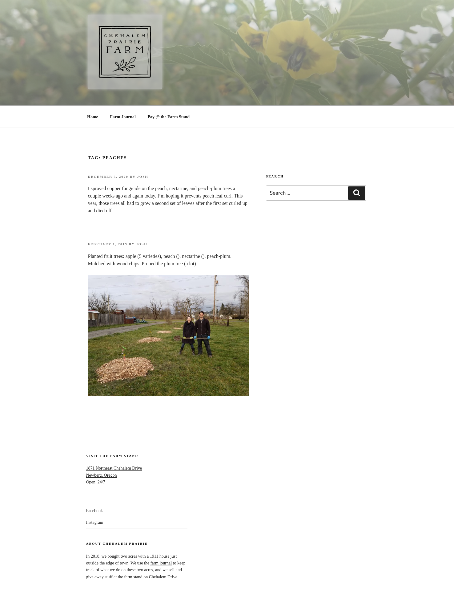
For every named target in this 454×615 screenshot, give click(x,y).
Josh (142, 176)
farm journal (161, 563)
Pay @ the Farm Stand (168, 117)
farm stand (133, 577)
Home (92, 117)
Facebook (94, 510)
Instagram (94, 522)
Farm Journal (123, 117)
